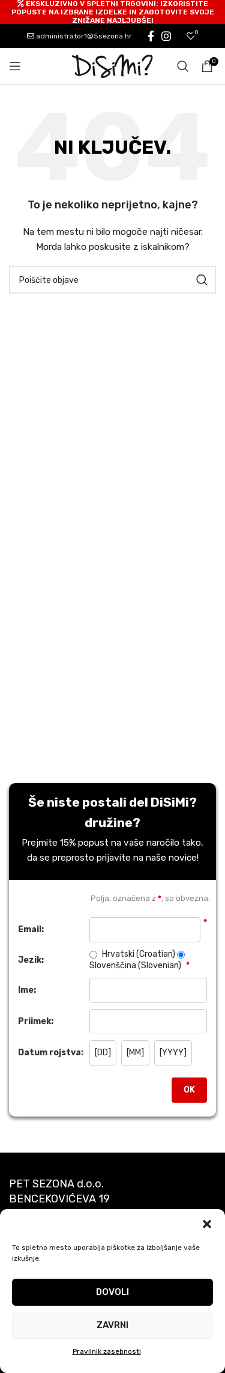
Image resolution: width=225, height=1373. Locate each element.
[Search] (183, 66)
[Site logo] (113, 66)
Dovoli (112, 1292)
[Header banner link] (112, 12)
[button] (207, 1224)
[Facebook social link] (151, 36)
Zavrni (112, 1325)
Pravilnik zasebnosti (107, 1351)
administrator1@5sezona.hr (79, 36)
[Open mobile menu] (15, 66)
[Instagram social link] (166, 36)
